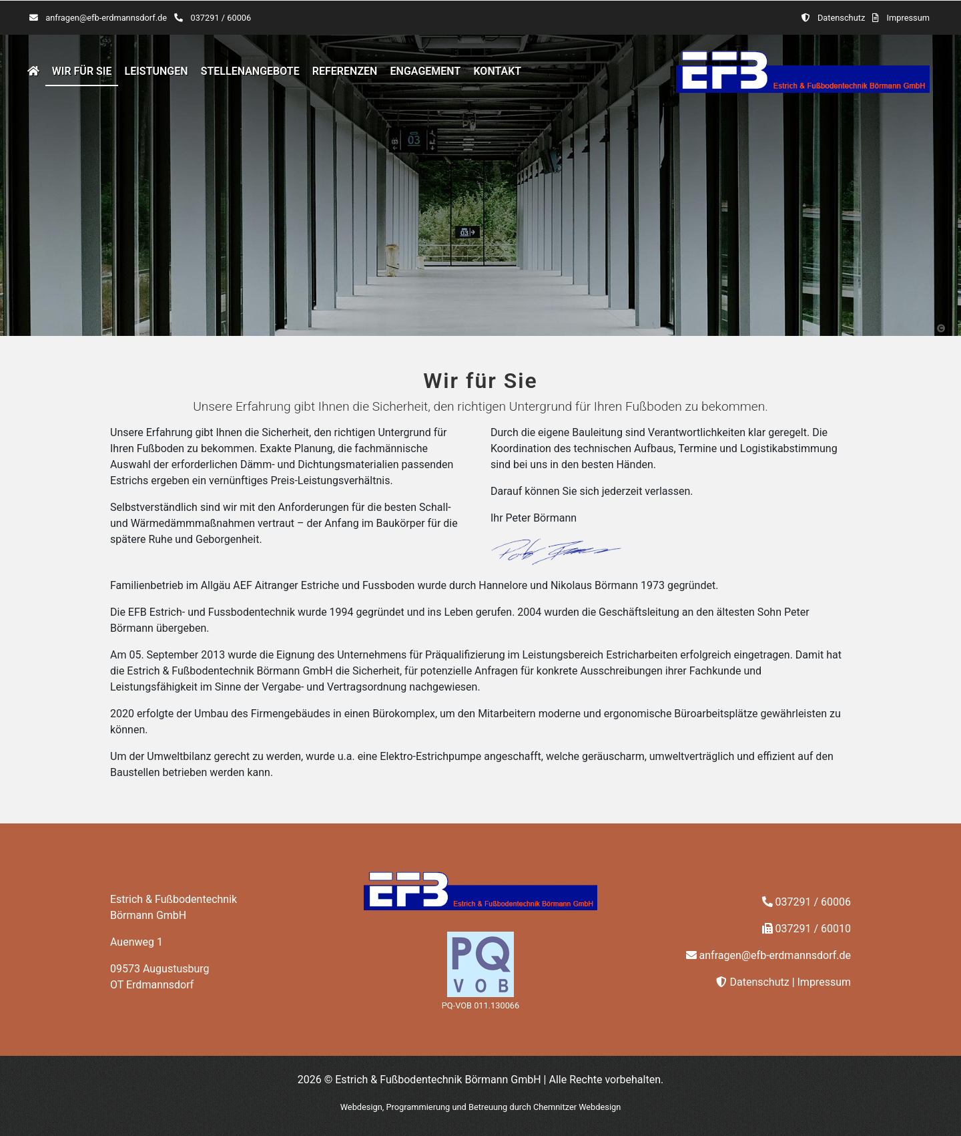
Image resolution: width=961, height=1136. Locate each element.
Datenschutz (841, 18)
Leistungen (156, 71)
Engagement (425, 71)
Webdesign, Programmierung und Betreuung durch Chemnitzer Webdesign (480, 1107)
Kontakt (497, 71)
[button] (941, 328)
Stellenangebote (250, 71)
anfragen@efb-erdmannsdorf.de (106, 18)
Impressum (908, 18)
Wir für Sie (82, 71)
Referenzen (345, 71)
